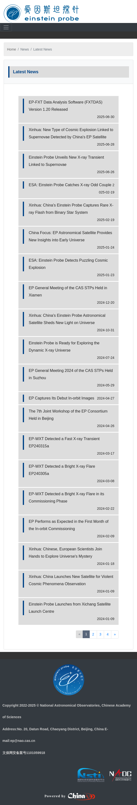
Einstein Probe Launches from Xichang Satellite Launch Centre (70, 607)
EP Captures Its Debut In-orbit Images (61, 398)
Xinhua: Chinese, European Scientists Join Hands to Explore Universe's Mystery (65, 552)
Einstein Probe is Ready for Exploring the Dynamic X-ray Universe (64, 346)
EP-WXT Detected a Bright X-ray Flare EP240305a (62, 470)
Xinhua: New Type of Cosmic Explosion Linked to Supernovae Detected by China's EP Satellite (71, 133)
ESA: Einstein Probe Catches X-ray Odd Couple (70, 185)
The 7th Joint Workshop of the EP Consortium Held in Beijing (68, 415)
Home (11, 49)
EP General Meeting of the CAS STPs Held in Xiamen (68, 291)
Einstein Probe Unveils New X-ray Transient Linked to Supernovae (66, 161)
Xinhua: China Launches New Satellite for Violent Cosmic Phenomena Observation (71, 580)
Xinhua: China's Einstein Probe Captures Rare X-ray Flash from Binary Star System (71, 208)
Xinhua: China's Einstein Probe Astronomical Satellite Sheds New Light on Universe (67, 319)
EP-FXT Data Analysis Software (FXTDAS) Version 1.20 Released (66, 105)
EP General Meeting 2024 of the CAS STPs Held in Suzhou (71, 374)
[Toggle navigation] (128, 13)
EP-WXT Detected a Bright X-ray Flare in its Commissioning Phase (66, 497)
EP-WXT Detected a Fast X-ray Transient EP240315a (64, 442)
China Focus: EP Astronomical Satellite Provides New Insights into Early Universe (70, 236)
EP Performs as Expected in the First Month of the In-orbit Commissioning (69, 525)
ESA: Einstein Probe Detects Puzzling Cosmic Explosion (68, 264)
